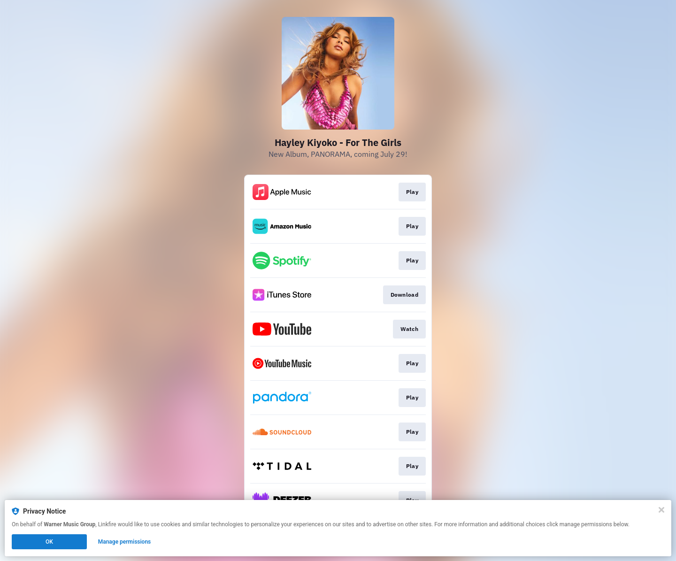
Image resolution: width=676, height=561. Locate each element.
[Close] (661, 509)
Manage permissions (124, 541)
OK (49, 541)
